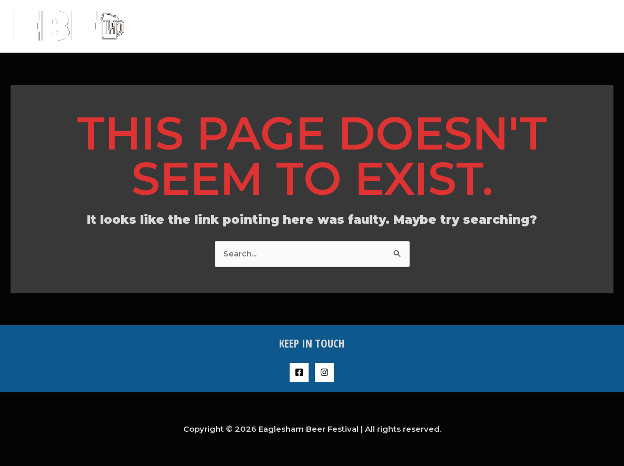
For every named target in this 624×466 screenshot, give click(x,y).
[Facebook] (299, 372)
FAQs (507, 26)
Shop (543, 26)
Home (364, 26)
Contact (588, 26)
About (405, 26)
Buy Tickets (457, 26)
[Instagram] (324, 372)
